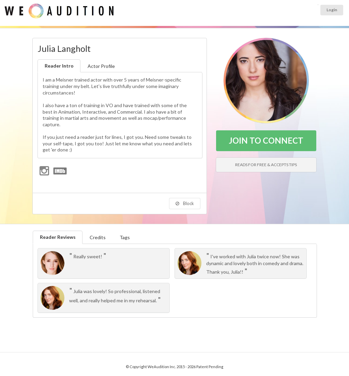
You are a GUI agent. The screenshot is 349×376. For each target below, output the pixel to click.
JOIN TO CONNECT (266, 140)
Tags (125, 237)
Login (332, 9)
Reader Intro (59, 66)
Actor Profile (101, 66)
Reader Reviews (58, 237)
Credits (98, 237)
